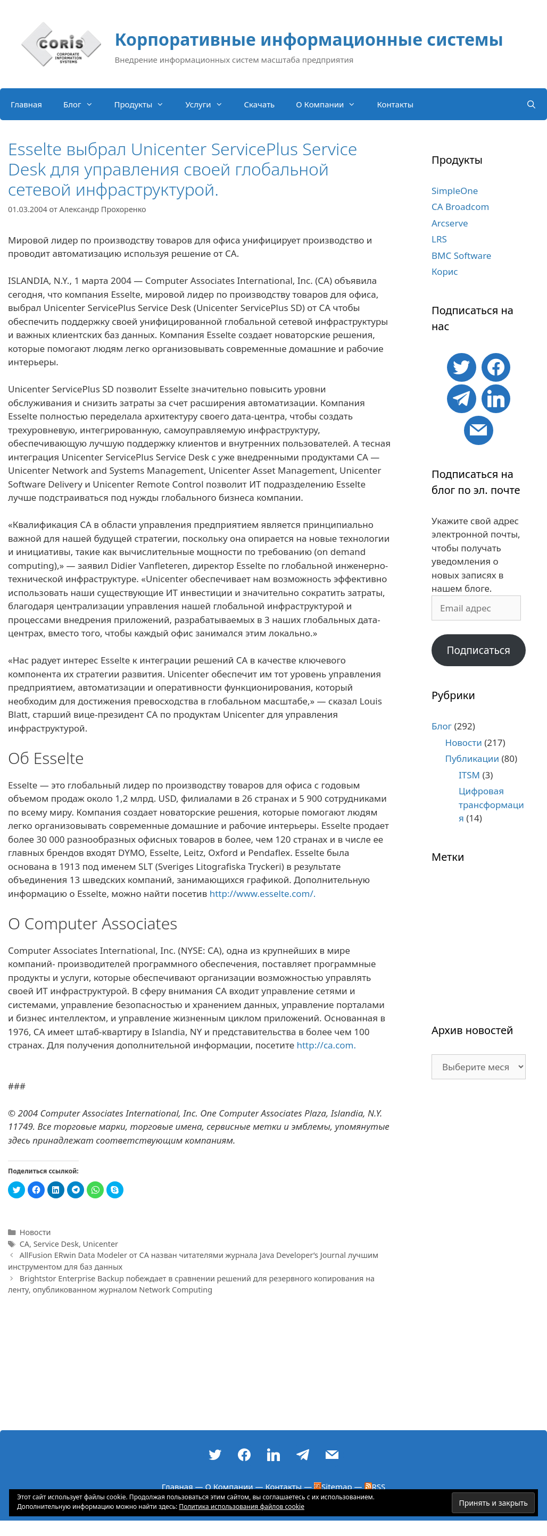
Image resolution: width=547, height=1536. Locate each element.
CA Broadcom (460, 206)
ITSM (469, 775)
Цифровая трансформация (491, 804)
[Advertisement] (478, 1260)
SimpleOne (455, 190)
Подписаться (478, 650)
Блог (83, 104)
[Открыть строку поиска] (531, 104)
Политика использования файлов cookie (241, 1506)
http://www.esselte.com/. (263, 893)
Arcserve (450, 223)
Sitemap (333, 1486)
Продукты (144, 104)
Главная (26, 104)
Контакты (395, 104)
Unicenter (101, 1244)
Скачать (259, 104)
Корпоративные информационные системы (309, 39)
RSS (375, 1486)
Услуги (209, 104)
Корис (445, 271)
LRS (439, 239)
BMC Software (461, 255)
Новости (35, 1232)
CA (24, 1244)
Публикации (472, 758)
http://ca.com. (326, 1045)
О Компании (331, 104)
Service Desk (56, 1244)
